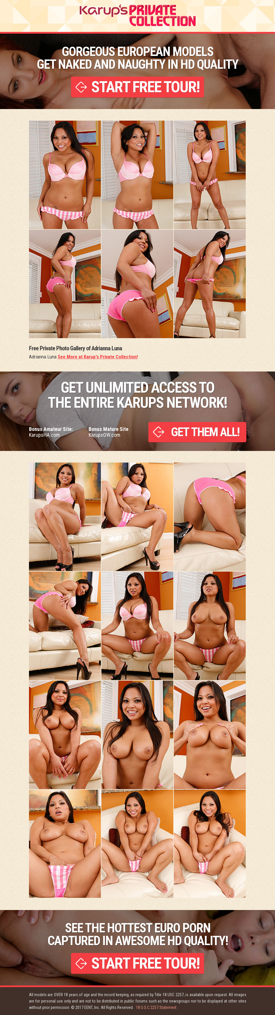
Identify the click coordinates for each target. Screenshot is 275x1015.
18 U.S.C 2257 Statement (156, 1007)
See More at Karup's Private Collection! (98, 357)
